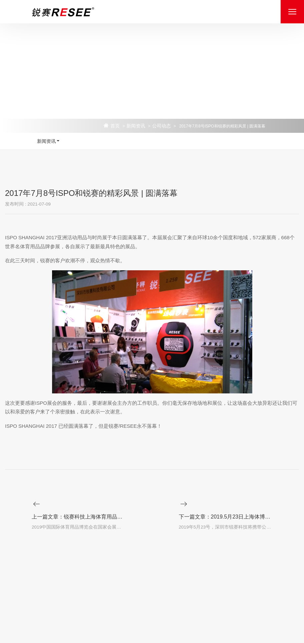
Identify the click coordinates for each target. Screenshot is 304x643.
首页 (115, 126)
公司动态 (161, 126)
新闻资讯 (135, 126)
